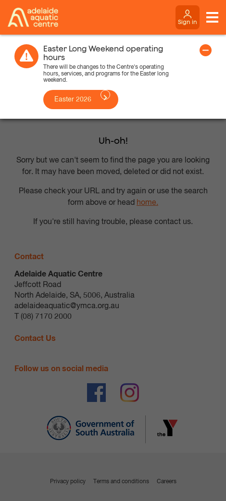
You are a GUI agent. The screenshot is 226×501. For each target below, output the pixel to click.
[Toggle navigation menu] (212, 17)
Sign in (187, 21)
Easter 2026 (72, 99)
